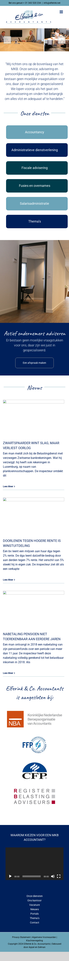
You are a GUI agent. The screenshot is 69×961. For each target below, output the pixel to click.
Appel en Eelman (37, 947)
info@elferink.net (52, 3)
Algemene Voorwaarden (44, 937)
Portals (34, 913)
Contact (34, 922)
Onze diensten (34, 896)
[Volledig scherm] (59, 876)
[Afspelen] (10, 876)
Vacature (34, 904)
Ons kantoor (34, 900)
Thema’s (34, 918)
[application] (34, 863)
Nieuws (34, 909)
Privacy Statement (21, 937)
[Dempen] (53, 876)
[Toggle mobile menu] (61, 12)
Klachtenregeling (34, 940)
